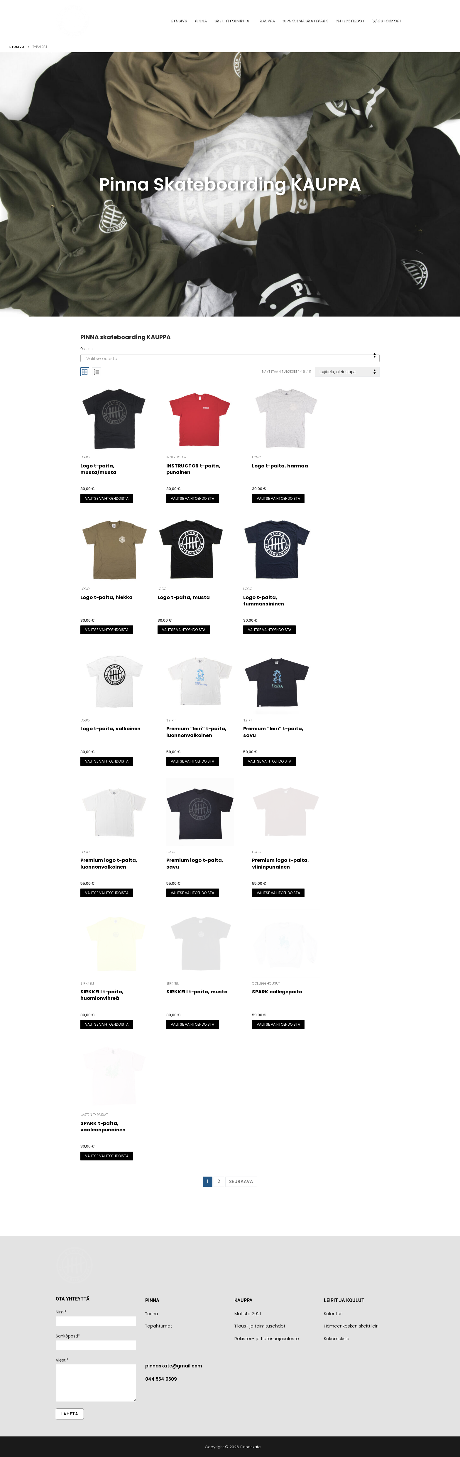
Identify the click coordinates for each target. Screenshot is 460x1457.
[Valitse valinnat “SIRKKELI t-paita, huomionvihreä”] (106, 1024)
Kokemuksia (336, 1338)
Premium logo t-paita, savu (194, 863)
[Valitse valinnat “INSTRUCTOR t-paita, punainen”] (192, 498)
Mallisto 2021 (247, 1313)
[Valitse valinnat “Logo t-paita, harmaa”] (278, 498)
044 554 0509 (161, 1379)
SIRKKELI (87, 983)
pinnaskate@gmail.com (173, 1366)
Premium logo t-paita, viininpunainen (280, 863)
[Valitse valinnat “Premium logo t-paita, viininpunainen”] (278, 893)
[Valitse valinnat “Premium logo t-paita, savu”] (192, 893)
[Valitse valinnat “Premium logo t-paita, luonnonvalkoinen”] (106, 893)
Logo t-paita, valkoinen (110, 728)
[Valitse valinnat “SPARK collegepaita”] (278, 1024)
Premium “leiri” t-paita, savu (273, 731)
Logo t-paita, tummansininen (263, 600)
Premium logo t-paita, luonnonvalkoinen (108, 863)
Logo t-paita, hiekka (106, 597)
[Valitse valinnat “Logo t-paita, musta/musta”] (106, 498)
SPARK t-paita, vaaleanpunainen (103, 1126)
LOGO (84, 457)
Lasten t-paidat (94, 1115)
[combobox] (230, 358)
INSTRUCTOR (176, 457)
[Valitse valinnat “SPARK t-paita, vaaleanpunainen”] (106, 1156)
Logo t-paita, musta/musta (98, 469)
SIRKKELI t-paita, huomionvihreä (102, 995)
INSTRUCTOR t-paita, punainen (193, 469)
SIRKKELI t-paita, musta (197, 991)
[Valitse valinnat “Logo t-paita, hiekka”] (106, 629)
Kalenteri (333, 1313)
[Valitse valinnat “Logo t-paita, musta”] (184, 629)
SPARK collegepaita (277, 991)
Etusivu (16, 47)
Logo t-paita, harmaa (280, 465)
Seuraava (241, 1181)
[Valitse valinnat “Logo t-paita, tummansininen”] (269, 629)
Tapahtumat (158, 1326)
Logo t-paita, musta (184, 597)
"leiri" (171, 720)
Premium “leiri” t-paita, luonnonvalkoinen (196, 731)
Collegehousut (266, 983)
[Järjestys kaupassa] (347, 372)
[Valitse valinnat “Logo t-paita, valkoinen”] (106, 761)
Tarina (151, 1313)
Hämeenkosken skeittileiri (351, 1326)
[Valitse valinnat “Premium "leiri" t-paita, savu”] (269, 761)
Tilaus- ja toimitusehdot (259, 1326)
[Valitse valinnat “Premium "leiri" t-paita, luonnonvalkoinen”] (192, 761)
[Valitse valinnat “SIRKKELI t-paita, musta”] (192, 1024)
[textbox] (230, 360)
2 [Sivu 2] (218, 1181)
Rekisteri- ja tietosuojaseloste (266, 1338)
